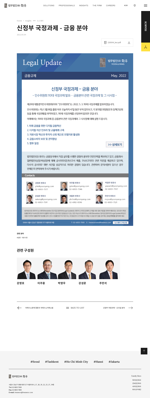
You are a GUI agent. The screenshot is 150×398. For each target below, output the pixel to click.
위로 (144, 351)
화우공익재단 (136, 390)
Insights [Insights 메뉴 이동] (83, 5)
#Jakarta (114, 361)
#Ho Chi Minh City (76, 361)
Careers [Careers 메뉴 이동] (110, 5)
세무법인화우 (136, 386)
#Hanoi (98, 361)
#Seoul (35, 361)
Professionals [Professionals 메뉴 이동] (67, 5)
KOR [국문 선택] (126, 5)
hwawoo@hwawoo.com (24, 392)
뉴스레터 (40, 21)
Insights (28, 21)
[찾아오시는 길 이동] (134, 5)
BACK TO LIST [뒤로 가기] (75, 308)
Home (19, 21)
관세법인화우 (136, 383)
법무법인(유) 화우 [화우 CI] (15, 5)
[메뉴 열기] (145, 5)
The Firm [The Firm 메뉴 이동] (97, 5)
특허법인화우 (136, 380)
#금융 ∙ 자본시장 (22, 238)
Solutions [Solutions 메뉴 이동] (48, 5)
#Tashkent (52, 361)
